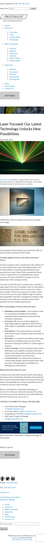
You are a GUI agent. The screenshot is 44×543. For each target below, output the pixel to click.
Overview (13, 32)
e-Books (12, 56)
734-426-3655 (24, 3)
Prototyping (14, 79)
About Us (8, 28)
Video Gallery (14, 60)
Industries (9, 65)
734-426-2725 (10, 487)
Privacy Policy (22, 540)
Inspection (13, 53)
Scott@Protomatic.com (14, 409)
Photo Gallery (15, 58)
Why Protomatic (11, 44)
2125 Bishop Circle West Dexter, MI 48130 (10, 498)
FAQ (11, 34)
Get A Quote (10, 86)
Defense (12, 74)
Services (12, 48)
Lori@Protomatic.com (27, 411)
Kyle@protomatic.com (14, 419)
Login (30, 540)
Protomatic (4, 180)
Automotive (14, 77)
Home (7, 25)
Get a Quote (10, 95)
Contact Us (9, 88)
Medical (12, 69)
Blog (7, 83)
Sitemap (14, 540)
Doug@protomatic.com (32, 414)
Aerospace (13, 72)
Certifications (15, 37)
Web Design (16, 538)
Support (12, 51)
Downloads (14, 39)
